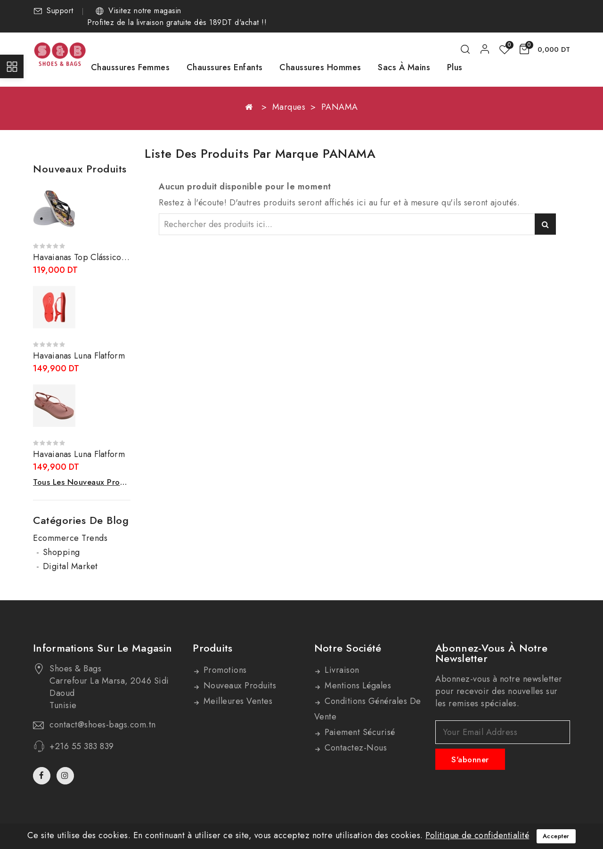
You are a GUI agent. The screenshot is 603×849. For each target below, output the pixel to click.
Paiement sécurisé (358, 732)
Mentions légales (356, 685)
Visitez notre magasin (144, 11)
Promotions (224, 670)
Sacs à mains (404, 67)
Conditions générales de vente (367, 709)
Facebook (42, 775)
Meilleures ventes (236, 701)
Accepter (556, 836)
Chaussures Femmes (130, 67)
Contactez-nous (354, 748)
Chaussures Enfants (225, 67)
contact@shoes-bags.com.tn (102, 724)
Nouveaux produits (238, 685)
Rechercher (545, 224)
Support (60, 11)
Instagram (66, 775)
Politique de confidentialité (477, 835)
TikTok (80, 779)
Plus (455, 67)
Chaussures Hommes (320, 67)
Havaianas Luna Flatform (79, 356)
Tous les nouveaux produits (81, 482)
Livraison (340, 670)
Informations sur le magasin (102, 647)
